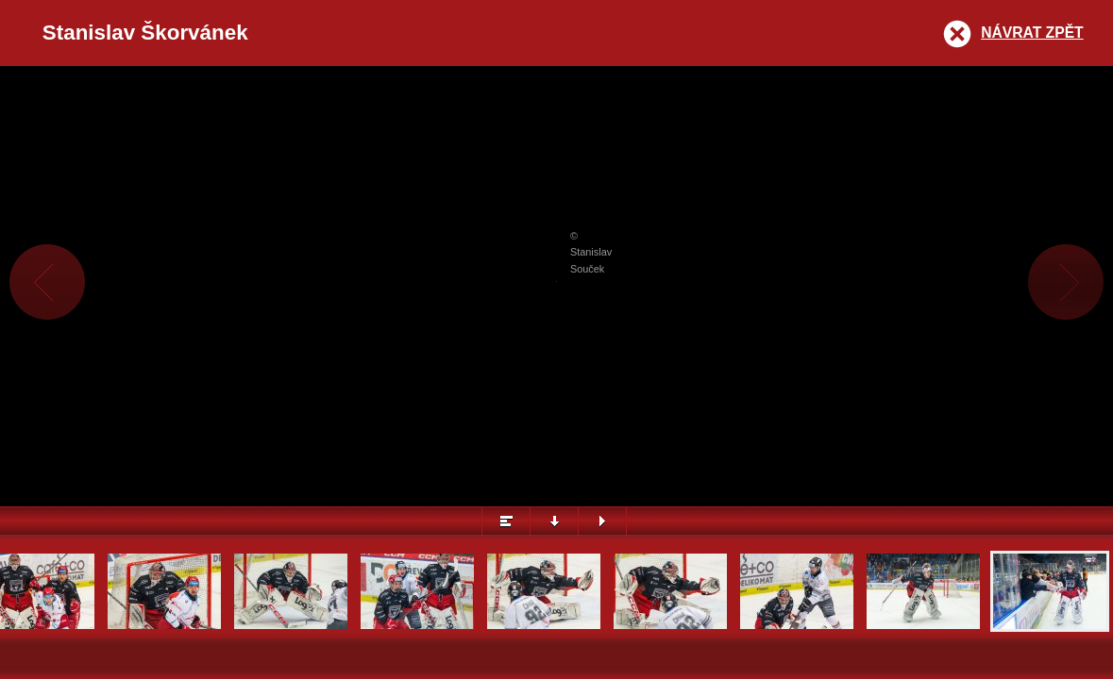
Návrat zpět (1032, 33)
